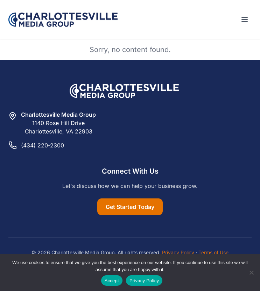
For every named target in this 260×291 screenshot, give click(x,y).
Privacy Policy (178, 252)
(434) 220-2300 (42, 145)
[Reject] (251, 272)
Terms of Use (213, 252)
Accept (112, 280)
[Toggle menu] (245, 20)
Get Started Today (130, 206)
